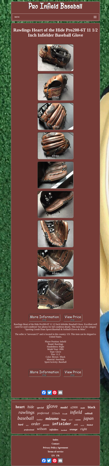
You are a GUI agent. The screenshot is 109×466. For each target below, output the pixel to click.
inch (27, 425)
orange (73, 429)
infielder (61, 424)
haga (63, 419)
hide (31, 407)
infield (76, 412)
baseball (25, 418)
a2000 (74, 407)
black (91, 407)
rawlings (26, 412)
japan (88, 418)
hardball (64, 430)
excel (70, 420)
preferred (43, 413)
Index (55, 439)
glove (52, 406)
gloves (46, 425)
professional (29, 430)
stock (82, 425)
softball (89, 413)
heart (20, 407)
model (64, 407)
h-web (65, 414)
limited (90, 425)
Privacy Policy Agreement (55, 447)
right (83, 429)
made (82, 408)
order (35, 423)
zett (76, 424)
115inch (56, 413)
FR (57, 455)
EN (53, 455)
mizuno (52, 418)
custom (78, 420)
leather (40, 419)
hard (20, 424)
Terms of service (55, 451)
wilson (42, 429)
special (40, 407)
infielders (53, 429)
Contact (55, 443)
